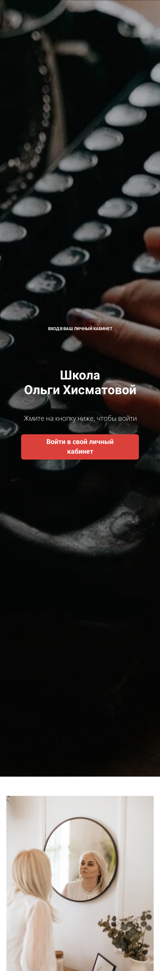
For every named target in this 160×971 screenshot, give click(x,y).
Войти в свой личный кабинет (80, 446)
